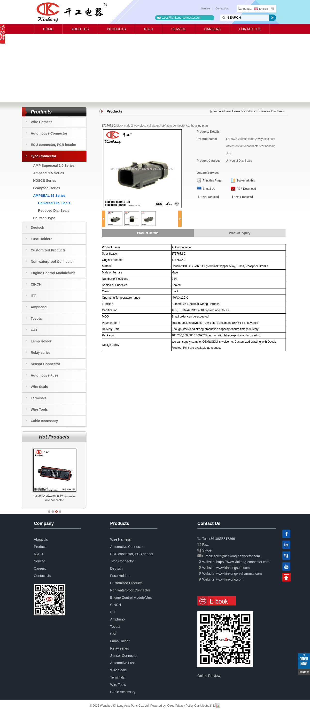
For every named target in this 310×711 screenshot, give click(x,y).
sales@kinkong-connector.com (182, 17)
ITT (33, 296)
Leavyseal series (46, 188)
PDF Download (246, 188)
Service (205, 8)
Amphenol (39, 307)
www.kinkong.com (229, 579)
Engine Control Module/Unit (53, 273)
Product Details (147, 233)
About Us (80, 29)
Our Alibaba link (204, 705)
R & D (148, 29)
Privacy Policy (184, 705)
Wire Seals (39, 387)
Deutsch (37, 227)
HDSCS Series (44, 180)
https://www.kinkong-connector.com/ (243, 562)
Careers (212, 29)
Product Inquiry (239, 233)
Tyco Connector (43, 156)
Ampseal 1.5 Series (48, 173)
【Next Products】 (243, 197)
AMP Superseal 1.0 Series (54, 165)
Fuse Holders (41, 239)
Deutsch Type (44, 218)
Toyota (36, 318)
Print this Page (211, 180)
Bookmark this (245, 180)
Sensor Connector (45, 364)
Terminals (38, 398)
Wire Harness (41, 122)
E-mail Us (208, 188)
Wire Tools (39, 409)
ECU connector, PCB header (53, 145)
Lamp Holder (41, 341)
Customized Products (48, 250)
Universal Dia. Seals (54, 203)
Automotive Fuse (44, 375)
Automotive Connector (49, 133)
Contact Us (222, 8)
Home (48, 29)
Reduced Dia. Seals (53, 210)
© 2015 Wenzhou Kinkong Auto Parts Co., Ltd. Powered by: (128, 705)
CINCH (36, 284)
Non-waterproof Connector (52, 262)
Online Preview (208, 676)
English (261, 8)
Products (116, 29)
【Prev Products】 (209, 197)
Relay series (41, 353)
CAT (34, 330)
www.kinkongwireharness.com (239, 573)
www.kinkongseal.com (233, 568)
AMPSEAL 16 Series (49, 195)
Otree (171, 705)
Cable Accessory (44, 421)
